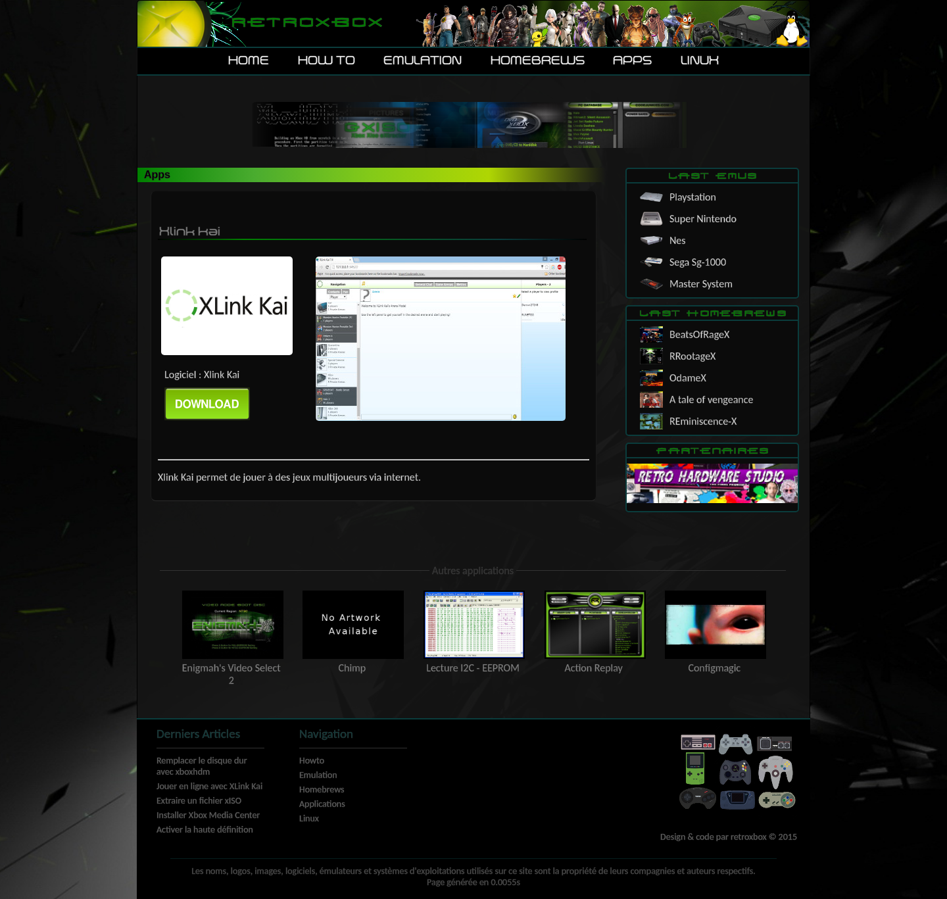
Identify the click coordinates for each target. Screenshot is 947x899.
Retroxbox (306, 23)
